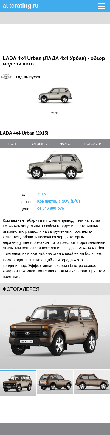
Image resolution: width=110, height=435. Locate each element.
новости (92, 144)
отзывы (39, 144)
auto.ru (20, 5)
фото (65, 144)
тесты (12, 144)
